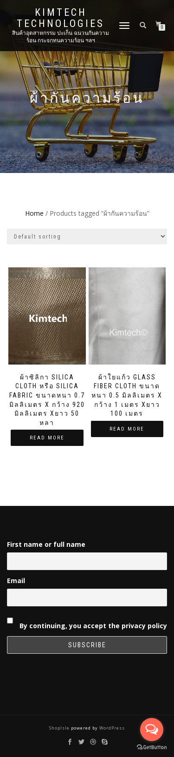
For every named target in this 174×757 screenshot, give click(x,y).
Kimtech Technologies (60, 18)
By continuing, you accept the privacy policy (87, 621)
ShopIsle (60, 728)
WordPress (111, 728)
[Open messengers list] (151, 729)
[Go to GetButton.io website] (152, 747)
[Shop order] (87, 236)
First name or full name (46, 544)
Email (16, 580)
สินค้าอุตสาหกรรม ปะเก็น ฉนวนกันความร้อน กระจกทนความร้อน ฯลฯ (60, 37)
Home (34, 213)
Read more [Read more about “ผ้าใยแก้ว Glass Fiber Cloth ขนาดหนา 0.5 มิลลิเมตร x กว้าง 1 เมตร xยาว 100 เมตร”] (127, 429)
